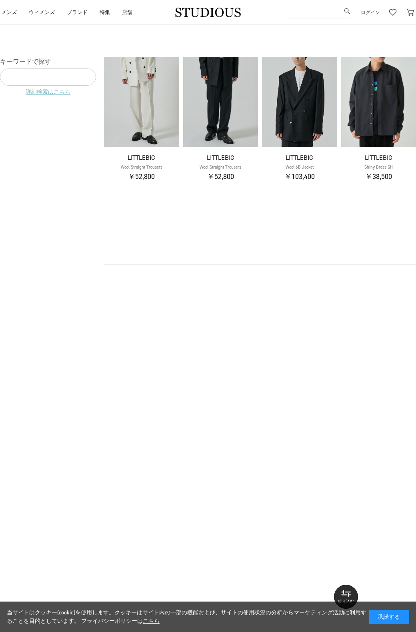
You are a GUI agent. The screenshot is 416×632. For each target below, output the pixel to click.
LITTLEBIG (141, 157)
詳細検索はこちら (48, 92)
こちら (151, 621)
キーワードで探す (25, 61)
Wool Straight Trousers (141, 167)
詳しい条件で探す (346, 597)
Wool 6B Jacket (300, 167)
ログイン (370, 12)
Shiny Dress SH (378, 167)
